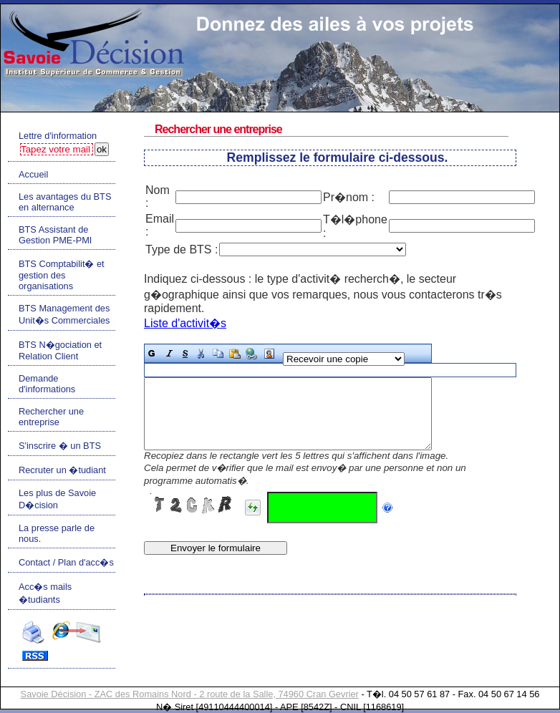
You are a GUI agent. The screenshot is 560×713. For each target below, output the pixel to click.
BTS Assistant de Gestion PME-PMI (55, 235)
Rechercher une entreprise (51, 416)
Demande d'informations (47, 383)
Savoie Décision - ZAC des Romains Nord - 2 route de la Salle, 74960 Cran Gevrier (190, 694)
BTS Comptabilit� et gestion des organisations (62, 274)
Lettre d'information (58, 135)
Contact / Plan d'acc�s (66, 562)
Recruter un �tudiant (62, 470)
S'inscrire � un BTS (60, 445)
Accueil (33, 174)
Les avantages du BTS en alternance (65, 202)
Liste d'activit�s (185, 323)
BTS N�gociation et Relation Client (60, 350)
